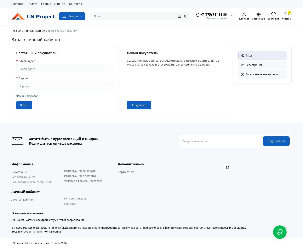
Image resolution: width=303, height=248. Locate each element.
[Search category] (180, 16)
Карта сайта (126, 172)
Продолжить (139, 105)
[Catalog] (72, 16)
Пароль (23, 78)
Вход (246, 55)
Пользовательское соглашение (32, 182)
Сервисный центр (53, 4)
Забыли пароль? (27, 96)
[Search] (186, 16)
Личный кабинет (22, 199)
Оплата (32, 4)
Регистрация (252, 65)
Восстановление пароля (259, 74)
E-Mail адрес (27, 61)
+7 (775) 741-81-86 (211, 15)
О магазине (19, 172)
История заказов (75, 198)
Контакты (75, 4)
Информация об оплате (80, 171)
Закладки (70, 203)
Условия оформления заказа (83, 181)
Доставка (17, 4)
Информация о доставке (80, 176)
